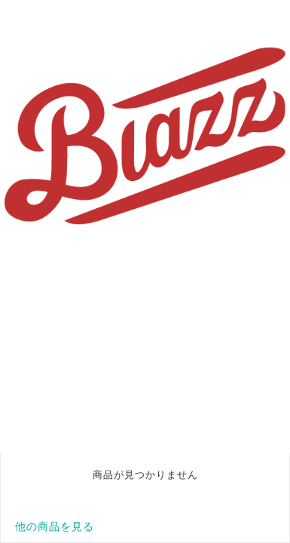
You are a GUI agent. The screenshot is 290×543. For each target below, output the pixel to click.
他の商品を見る (54, 526)
